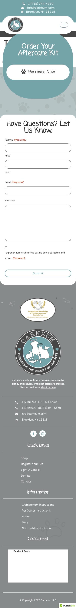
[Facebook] (33, 433)
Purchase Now (38, 72)
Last (7, 172)
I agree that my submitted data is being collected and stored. (35, 256)
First (7, 155)
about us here (48, 387)
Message (10, 200)
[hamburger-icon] (64, 25)
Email (14, 182)
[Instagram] (42, 433)
